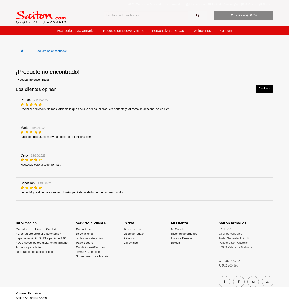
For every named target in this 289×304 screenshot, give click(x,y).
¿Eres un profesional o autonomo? (38, 233)
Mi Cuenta (177, 229)
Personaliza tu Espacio (169, 31)
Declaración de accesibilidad (34, 251)
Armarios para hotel (28, 247)
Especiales (131, 242)
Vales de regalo (134, 233)
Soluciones (202, 31)
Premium (225, 31)
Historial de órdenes (184, 233)
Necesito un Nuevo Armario (123, 31)
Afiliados (129, 238)
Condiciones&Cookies (90, 247)
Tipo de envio (132, 229)
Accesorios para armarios (76, 31)
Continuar (264, 88)
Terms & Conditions (88, 251)
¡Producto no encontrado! (50, 51)
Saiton (37, 293)
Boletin (175, 242)
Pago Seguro (84, 242)
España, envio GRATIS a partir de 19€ (41, 238)
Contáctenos (84, 229)
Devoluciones (84, 233)
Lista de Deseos (181, 238)
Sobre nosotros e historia (92, 256)
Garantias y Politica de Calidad (36, 229)
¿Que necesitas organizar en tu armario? (42, 242)
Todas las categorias (89, 238)
